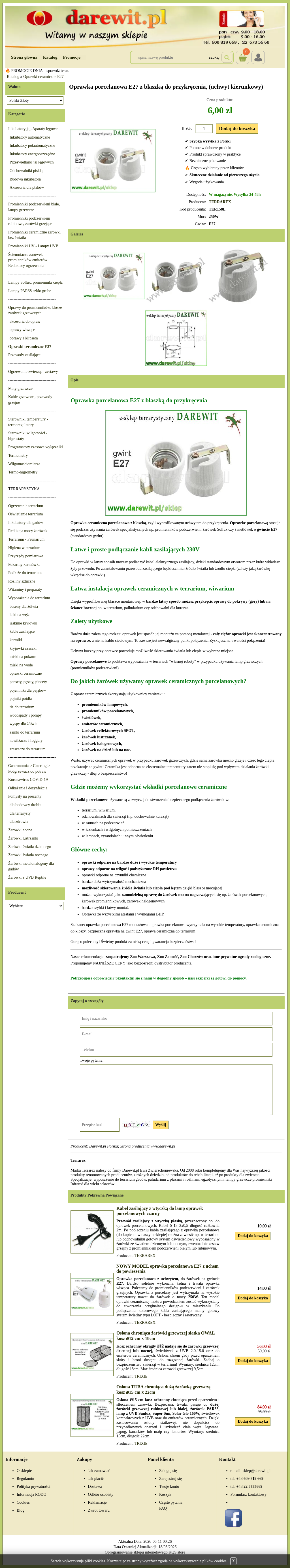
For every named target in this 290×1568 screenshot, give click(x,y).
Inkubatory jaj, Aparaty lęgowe (32, 129)
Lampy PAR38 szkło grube (29, 291)
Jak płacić (96, 1478)
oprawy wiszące (22, 330)
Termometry (18, 455)
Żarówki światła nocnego (28, 855)
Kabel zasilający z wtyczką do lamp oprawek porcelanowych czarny (159, 1211)
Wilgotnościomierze (24, 464)
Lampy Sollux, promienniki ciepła (35, 282)
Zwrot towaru (99, 1510)
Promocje (71, 57)
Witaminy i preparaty (25, 589)
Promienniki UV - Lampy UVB (33, 246)
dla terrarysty (20, 813)
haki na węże (20, 615)
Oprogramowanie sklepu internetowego (136, 1552)
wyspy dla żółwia (23, 724)
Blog (20, 1510)
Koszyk (242, 53)
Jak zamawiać (99, 1471)
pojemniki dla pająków (28, 690)
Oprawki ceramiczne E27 (43, 77)
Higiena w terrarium (24, 548)
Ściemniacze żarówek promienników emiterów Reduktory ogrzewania (27, 260)
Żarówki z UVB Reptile (27, 877)
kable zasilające (22, 631)
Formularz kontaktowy (249, 1494)
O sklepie (24, 1471)
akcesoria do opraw (25, 321)
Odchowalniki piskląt (27, 171)
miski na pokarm (23, 657)
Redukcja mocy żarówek (27, 531)
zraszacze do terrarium (28, 749)
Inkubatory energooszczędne (32, 154)
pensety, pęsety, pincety (28, 682)
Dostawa (95, 1486)
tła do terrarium (22, 707)
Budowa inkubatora (25, 179)
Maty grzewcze (20, 388)
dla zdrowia (19, 821)
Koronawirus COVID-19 (28, 779)
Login (258, 57)
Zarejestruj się (170, 1478)
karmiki (16, 640)
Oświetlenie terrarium (25, 514)
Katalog (50, 57)
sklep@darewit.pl (257, 1471)
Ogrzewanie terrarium (25, 506)
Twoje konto (169, 1486)
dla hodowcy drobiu (25, 805)
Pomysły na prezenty (24, 796)
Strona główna (24, 57)
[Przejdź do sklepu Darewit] (145, 26)
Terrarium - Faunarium (26, 539)
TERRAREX (220, 202)
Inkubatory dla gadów (25, 522)
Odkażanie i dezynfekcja (27, 788)
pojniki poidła (21, 698)
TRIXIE (141, 1376)
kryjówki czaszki (23, 648)
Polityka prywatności (33, 1486)
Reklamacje (97, 1502)
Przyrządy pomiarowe (25, 556)
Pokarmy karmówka (24, 564)
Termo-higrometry (22, 472)
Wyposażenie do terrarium (29, 598)
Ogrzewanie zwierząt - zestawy (33, 371)
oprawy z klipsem (24, 338)
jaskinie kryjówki (23, 623)
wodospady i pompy (26, 715)
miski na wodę (21, 665)
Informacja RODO (31, 1494)
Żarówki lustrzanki (23, 838)
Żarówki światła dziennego (29, 847)
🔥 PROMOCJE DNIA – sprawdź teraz (37, 71)
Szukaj (214, 57)
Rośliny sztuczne (21, 581)
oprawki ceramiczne (26, 673)
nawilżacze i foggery (26, 740)
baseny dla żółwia (24, 606)
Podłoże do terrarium (25, 573)
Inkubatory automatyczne (30, 137)
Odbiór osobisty (101, 1494)
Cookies (23, 1502)
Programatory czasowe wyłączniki (35, 447)
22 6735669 (249, 1486)
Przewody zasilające (24, 355)
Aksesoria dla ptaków (27, 187)
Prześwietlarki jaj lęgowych (32, 162)
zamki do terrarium (25, 732)
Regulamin (25, 1478)
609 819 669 (249, 1478)
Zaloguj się (168, 1471)
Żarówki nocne (20, 830)
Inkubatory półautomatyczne (32, 145)
